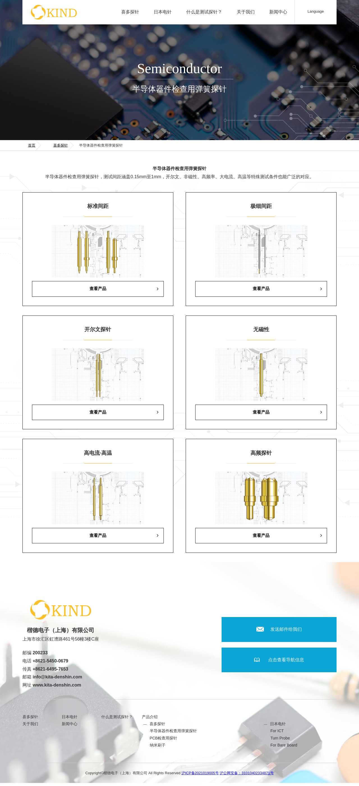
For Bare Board (283, 748)
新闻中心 (278, 12)
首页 (31, 145)
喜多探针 (130, 12)
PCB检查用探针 (164, 741)
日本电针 (163, 12)
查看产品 (98, 289)
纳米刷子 (157, 748)
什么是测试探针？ (204, 12)
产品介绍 (150, 720)
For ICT (277, 734)
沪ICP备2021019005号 (200, 776)
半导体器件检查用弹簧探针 (173, 734)
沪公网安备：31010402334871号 (246, 776)
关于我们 (246, 12)
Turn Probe (280, 741)
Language (316, 11)
